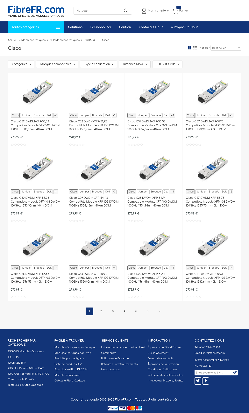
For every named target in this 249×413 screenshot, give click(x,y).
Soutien (125, 27)
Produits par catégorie (69, 358)
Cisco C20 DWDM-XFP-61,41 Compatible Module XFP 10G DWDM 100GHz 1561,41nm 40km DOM (152, 277)
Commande (108, 353)
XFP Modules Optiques (65, 40)
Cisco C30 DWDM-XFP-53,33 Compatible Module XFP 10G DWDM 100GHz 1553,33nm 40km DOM (35, 201)
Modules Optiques (33, 40)
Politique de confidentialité (165, 375)
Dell (49, 115)
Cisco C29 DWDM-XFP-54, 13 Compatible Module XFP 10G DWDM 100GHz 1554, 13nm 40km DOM (94, 201)
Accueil (12, 40)
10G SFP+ (13, 357)
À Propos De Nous (184, 27)
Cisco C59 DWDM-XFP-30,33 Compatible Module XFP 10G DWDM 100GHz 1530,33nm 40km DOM (35, 125)
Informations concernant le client (123, 347)
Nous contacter (111, 369)
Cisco (15, 115)
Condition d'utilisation (162, 369)
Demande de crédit (160, 358)
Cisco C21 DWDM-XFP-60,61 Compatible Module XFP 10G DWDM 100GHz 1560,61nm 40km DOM (210, 277)
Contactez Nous (151, 27)
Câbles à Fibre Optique (69, 380)
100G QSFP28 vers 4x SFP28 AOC (29, 374)
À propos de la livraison (163, 364)
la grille (189, 47)
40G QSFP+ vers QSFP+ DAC (26, 368)
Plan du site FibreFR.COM (71, 369)
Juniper (26, 115)
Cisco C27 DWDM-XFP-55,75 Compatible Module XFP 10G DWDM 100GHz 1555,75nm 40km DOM (210, 201)
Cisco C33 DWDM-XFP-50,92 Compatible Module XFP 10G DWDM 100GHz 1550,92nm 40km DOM (94, 277)
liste (195, 47)
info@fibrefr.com (214, 353)
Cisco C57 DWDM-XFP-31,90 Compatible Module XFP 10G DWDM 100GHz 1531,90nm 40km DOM (210, 125)
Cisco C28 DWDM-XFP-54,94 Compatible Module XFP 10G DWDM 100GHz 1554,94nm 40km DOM (152, 201)
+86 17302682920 (209, 347)
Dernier (159, 311)
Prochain (148, 311)
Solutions (75, 27)
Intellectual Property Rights (165, 380)
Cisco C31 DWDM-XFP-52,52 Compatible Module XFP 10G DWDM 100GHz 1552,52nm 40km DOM (152, 125)
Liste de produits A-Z (68, 364)
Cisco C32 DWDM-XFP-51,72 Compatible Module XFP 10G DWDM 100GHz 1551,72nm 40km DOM (94, 125)
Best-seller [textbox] (219, 48)
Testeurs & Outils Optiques (25, 385)
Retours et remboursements (119, 364)
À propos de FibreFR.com (164, 347)
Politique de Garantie (115, 358)
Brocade (39, 115)
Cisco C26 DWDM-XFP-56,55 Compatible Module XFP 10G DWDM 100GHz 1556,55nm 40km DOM (35, 277)
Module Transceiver (67, 375)
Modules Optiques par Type (72, 353)
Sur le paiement (158, 353)
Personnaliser (100, 27)
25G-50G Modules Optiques (26, 351)
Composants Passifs (21, 379)
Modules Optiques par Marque (74, 347)
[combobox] (225, 48)
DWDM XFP (91, 40)
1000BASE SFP (16, 362)
